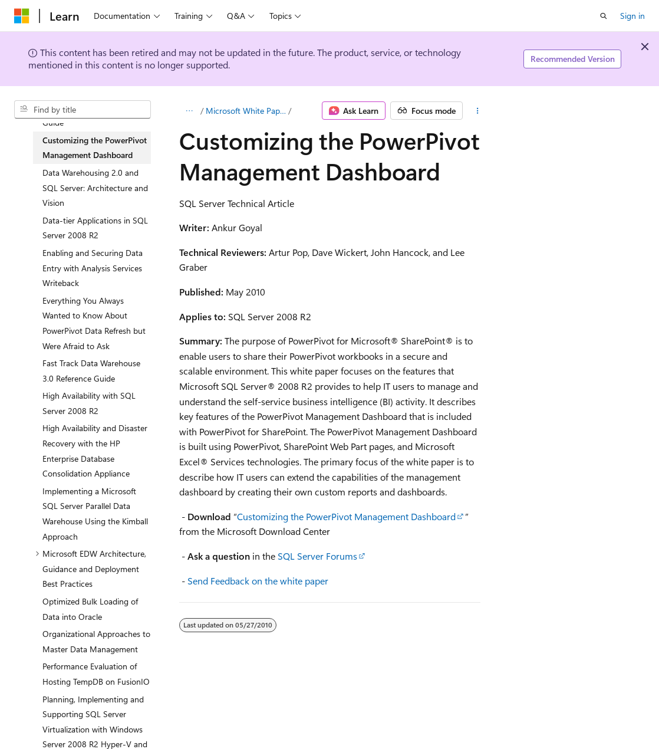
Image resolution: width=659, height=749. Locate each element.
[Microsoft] (21, 16)
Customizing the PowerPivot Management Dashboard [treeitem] (94, 147)
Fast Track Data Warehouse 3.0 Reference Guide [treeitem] (91, 370)
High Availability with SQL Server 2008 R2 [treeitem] (89, 403)
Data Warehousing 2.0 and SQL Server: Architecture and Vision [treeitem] (95, 187)
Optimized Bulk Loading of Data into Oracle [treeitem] (90, 609)
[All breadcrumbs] (189, 110)
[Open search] (603, 16)
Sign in (632, 15)
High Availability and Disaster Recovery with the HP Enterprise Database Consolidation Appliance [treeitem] (94, 450)
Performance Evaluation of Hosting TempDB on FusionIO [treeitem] (96, 674)
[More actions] (477, 110)
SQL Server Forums (317, 556)
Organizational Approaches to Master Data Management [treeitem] (96, 641)
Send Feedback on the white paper (257, 580)
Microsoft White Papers (246, 110)
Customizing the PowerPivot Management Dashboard (346, 516)
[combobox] (82, 109)
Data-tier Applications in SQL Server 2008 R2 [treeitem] (95, 228)
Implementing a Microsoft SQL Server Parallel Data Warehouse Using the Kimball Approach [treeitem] (95, 513)
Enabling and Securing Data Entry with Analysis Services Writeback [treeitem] (92, 267)
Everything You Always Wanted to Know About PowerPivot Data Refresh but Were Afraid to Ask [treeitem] (94, 323)
